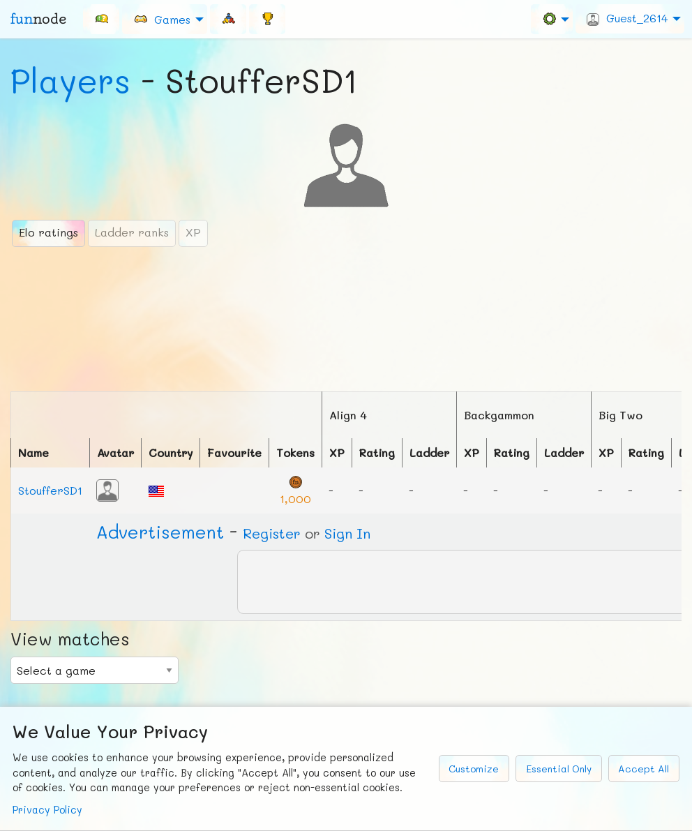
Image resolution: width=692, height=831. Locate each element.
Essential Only (559, 768)
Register (272, 533)
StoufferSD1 (50, 490)
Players (70, 80)
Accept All (643, 768)
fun (38, 18)
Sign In (347, 533)
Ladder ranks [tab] (132, 232)
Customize (474, 768)
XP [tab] (193, 232)
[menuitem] (101, 18)
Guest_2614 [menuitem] (627, 18)
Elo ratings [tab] (48, 232)
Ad (160, 532)
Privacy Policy (47, 809)
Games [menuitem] (161, 18)
